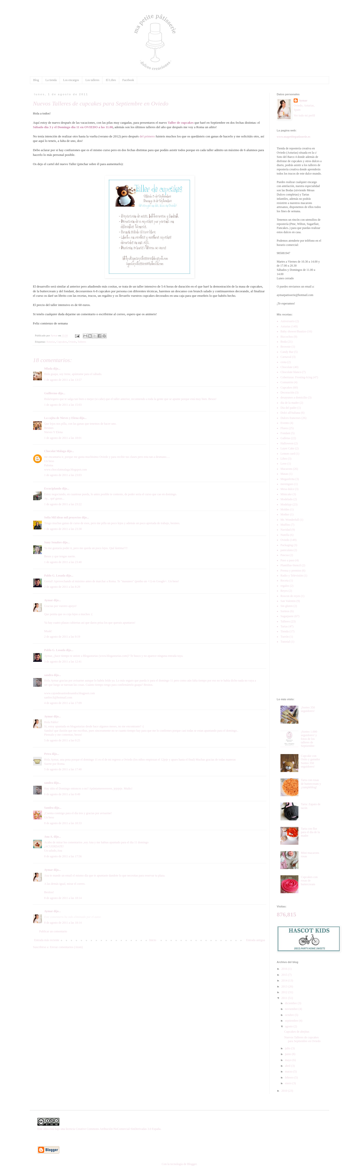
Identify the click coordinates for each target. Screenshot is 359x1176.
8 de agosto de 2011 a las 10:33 (63, 823)
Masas (284, 474)
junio (288, 1054)
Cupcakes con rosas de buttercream (309, 880)
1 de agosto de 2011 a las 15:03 (63, 404)
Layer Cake (287, 448)
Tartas (284, 626)
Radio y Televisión (291, 575)
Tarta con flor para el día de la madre (310, 832)
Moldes (284, 509)
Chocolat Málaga (55, 451)
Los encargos (71, 80)
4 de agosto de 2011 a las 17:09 (63, 703)
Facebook (128, 80)
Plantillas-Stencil (290, 565)
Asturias (50, 341)
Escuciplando (52, 488)
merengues (286, 484)
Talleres (82, 341)
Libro (283, 458)
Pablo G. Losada (54, 575)
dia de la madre (289, 402)
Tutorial (285, 641)
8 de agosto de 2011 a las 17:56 (63, 856)
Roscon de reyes (290, 596)
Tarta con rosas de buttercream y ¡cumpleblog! (311, 783)
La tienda (51, 80)
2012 (284, 992)
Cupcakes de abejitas (296, 1031)
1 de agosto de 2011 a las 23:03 (63, 475)
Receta (284, 580)
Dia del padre (288, 407)
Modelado (286, 499)
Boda (283, 341)
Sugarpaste (287, 616)
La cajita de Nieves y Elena (61, 418)
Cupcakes (62, 341)
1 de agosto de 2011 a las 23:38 (63, 529)
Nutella (284, 535)
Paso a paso (287, 560)
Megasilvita (287, 479)
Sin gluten (286, 606)
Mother (284, 514)
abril (288, 1066)
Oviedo (72, 341)
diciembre (291, 1003)
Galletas (285, 438)
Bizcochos (286, 336)
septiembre (292, 1020)
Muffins (285, 524)
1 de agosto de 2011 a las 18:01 (63, 438)
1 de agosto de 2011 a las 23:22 (63, 504)
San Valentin (288, 601)
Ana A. (48, 836)
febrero (289, 1077)
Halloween (286, 443)
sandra (48, 675)
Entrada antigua (255, 940)
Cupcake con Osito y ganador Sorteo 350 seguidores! (310, 761)
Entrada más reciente (46, 940)
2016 (284, 969)
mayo (288, 1060)
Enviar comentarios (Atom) (66, 947)
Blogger (191, 1164)
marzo (289, 1071)
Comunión (286, 382)
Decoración (287, 392)
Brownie (285, 346)
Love (283, 463)
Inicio (152, 940)
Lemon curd (287, 453)
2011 (284, 998)
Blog (36, 80)
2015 (284, 975)
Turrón (284, 636)
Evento (284, 423)
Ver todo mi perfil (304, 115)
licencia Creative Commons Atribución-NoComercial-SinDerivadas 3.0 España (113, 1129)
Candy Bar (286, 352)
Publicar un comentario (53, 931)
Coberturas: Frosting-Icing (296, 377)
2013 (284, 986)
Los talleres (92, 80)
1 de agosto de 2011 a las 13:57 (63, 380)
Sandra (48, 807)
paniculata (286, 550)
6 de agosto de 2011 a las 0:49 (62, 794)
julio (288, 1048)
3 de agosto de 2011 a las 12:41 (63, 661)
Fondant (285, 433)
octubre (290, 1015)
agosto (289, 1026)
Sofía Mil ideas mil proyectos (62, 517)
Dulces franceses (290, 418)
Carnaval (285, 357)
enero (288, 1083)
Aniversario (287, 321)
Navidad (285, 529)
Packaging (286, 545)
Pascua (284, 555)
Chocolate (286, 367)
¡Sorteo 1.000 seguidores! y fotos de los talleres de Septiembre (309, 739)
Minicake (286, 494)
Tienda (284, 631)
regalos (284, 586)
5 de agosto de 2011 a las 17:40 (63, 769)
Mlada (48, 368)
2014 (284, 980)
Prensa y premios (290, 570)
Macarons (286, 469)
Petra (47, 754)
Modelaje (286, 504)
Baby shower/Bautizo (293, 331)
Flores (284, 428)
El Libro (111, 80)
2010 (284, 1090)
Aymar (48, 600)
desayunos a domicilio (293, 397)
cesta (283, 362)
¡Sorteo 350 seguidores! (308, 709)
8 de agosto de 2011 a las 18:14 (63, 898)
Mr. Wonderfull (289, 519)
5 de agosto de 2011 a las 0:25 (62, 740)
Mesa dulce (287, 489)
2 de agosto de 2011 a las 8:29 (62, 586)
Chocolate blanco (290, 372)
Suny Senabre (53, 542)
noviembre (291, 1009)
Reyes (284, 590)
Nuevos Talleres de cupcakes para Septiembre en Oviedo (302, 1039)
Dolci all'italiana (290, 412)
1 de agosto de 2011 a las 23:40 (63, 562)
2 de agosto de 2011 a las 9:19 (62, 636)
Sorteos (284, 611)
